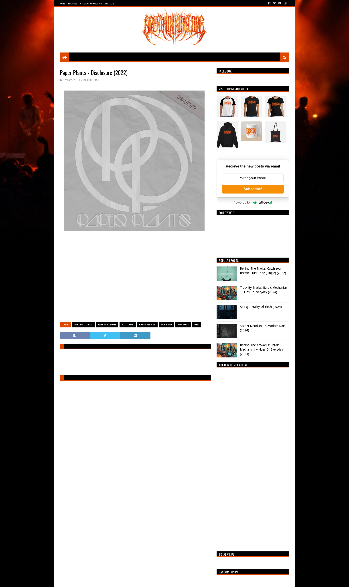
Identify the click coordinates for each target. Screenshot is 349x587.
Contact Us (110, 3)
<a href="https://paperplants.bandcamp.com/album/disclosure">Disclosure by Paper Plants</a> (135, 278)
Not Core (128, 324)
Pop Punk (166, 324)
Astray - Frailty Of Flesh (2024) (261, 307)
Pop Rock (183, 324)
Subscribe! (253, 189)
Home (62, 3)
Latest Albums (107, 324)
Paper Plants (147, 324)
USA (196, 324)
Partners (72, 3)
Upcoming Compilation (91, 3)
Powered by (252, 202)
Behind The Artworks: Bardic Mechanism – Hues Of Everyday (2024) (261, 349)
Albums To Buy (83, 324)
